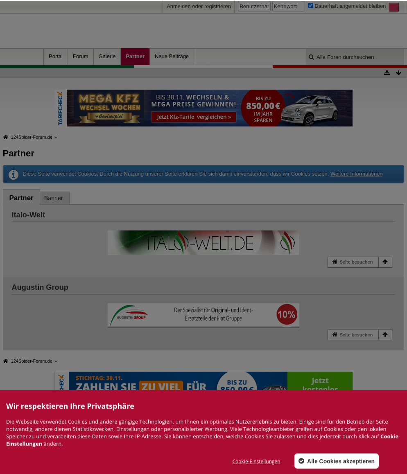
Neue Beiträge (172, 56)
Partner (135, 56)
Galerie (107, 56)
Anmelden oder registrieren (199, 6)
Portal (56, 56)
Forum (80, 56)
